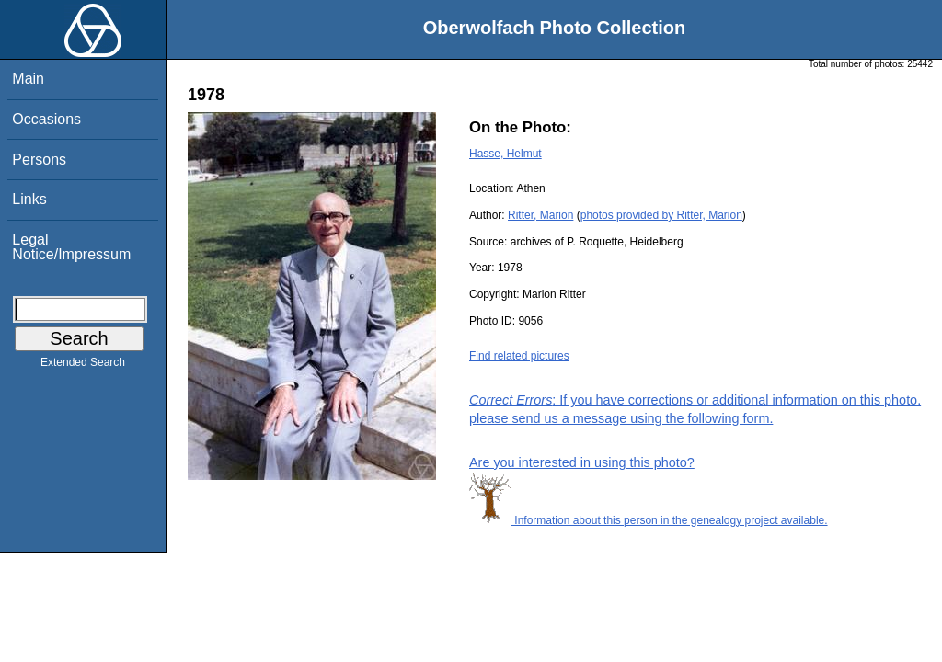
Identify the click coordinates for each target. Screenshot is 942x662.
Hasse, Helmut (505, 153)
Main (28, 78)
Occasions (46, 119)
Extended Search (82, 365)
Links (29, 199)
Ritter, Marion (540, 215)
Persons (39, 159)
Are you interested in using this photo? (582, 462)
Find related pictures (519, 355)
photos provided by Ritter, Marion (661, 215)
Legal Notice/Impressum (71, 247)
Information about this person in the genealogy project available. (648, 520)
